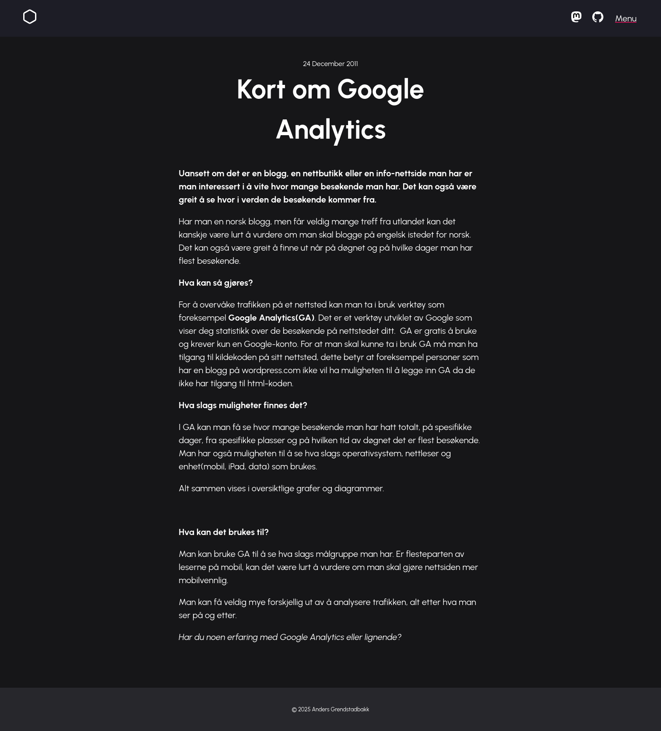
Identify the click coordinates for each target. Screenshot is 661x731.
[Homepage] (30, 18)
